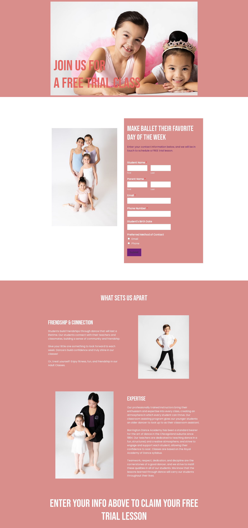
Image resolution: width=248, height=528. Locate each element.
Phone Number (137, 208)
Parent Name (136, 179)
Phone (135, 243)
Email (131, 195)
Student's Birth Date (139, 221)
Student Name (137, 162)
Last (153, 173)
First (129, 173)
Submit (134, 252)
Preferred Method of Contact (145, 234)
